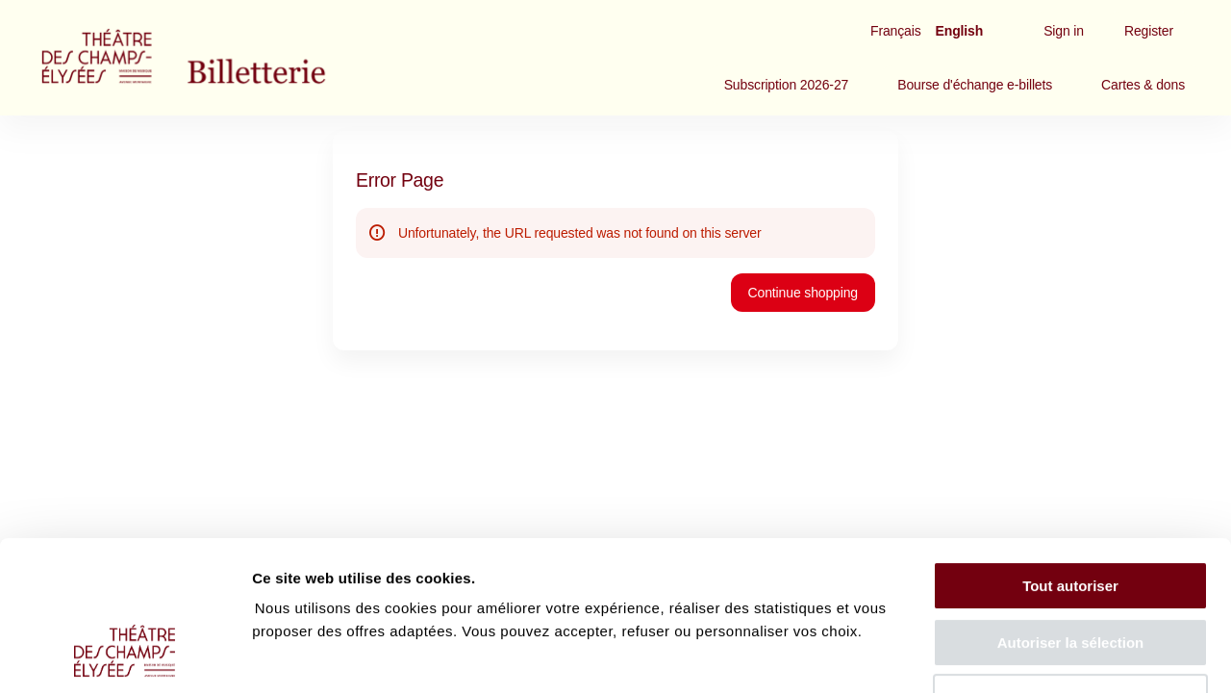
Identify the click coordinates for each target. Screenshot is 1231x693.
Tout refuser (1070, 570)
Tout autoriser (1070, 457)
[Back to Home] (221, 57)
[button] (787, 84)
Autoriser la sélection (1070, 514)
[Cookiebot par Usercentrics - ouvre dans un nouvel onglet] (124, 655)
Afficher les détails (1059, 655)
